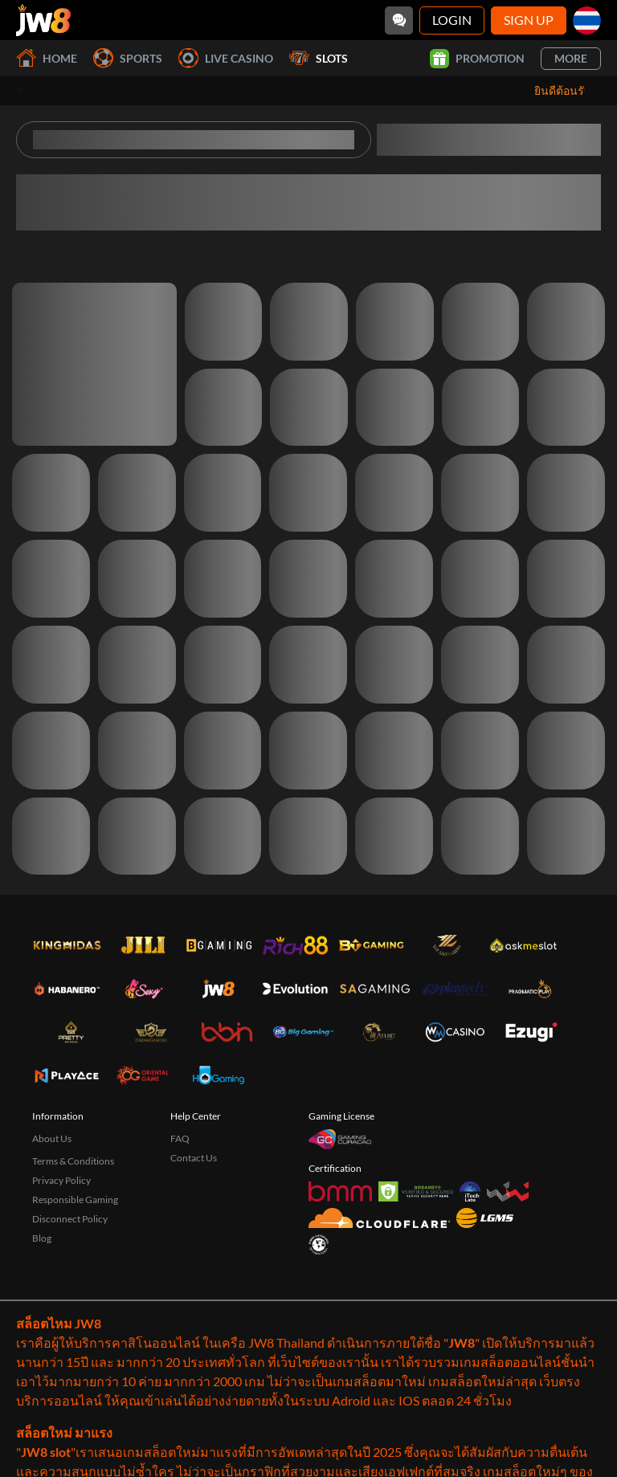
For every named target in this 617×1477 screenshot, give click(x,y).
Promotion (477, 58)
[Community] (399, 20)
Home (46, 58)
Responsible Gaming (75, 1199)
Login (452, 19)
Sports (127, 58)
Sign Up (529, 19)
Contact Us (193, 1158)
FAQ (180, 1138)
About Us (52, 1138)
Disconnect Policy (70, 1219)
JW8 (461, 1342)
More (570, 58)
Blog (41, 1238)
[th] (587, 20)
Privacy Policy (61, 1180)
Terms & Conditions (73, 1161)
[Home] (43, 20)
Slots (318, 58)
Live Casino (225, 58)
